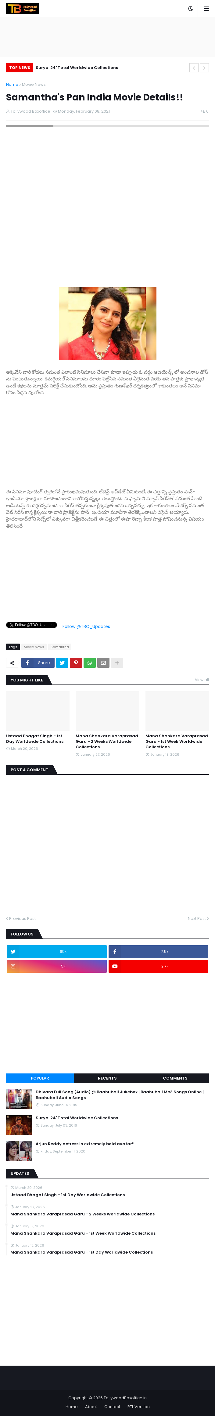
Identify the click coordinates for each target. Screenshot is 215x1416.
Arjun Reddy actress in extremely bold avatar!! (85, 1144)
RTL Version (138, 1407)
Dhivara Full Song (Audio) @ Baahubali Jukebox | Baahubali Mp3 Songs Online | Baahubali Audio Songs (120, 1094)
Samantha (60, 646)
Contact (112, 1407)
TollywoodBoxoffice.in (125, 1398)
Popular (40, 1078)
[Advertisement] (107, 439)
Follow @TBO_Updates (86, 626)
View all (202, 679)
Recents (107, 1078)
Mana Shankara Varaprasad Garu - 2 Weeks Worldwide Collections (107, 741)
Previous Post (22, 918)
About (91, 1407)
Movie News (34, 84)
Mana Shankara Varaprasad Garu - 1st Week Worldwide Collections (176, 741)
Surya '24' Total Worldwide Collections (77, 68)
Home (12, 84)
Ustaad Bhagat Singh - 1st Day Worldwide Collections (34, 738)
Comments (175, 1078)
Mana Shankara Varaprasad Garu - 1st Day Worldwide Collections (81, 1252)
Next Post (197, 918)
